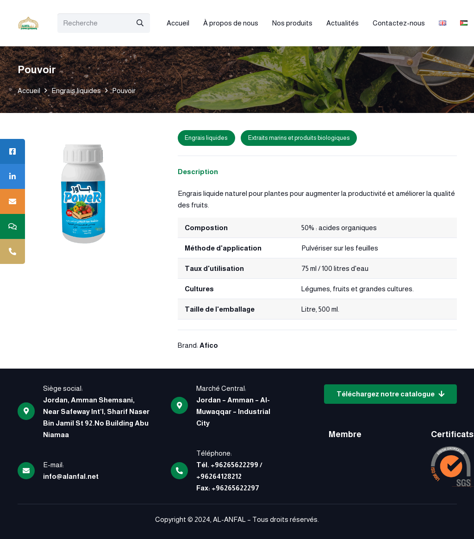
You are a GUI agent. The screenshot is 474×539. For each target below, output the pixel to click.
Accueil (29, 90)
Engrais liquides (76, 90)
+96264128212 (219, 476)
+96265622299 (234, 465)
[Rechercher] (140, 23)
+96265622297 (235, 488)
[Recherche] (103, 23)
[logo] (28, 23)
